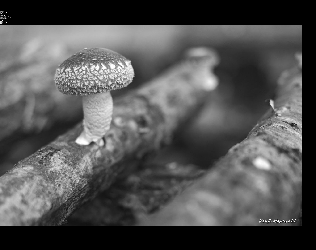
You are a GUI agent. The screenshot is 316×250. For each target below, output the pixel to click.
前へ (4, 22)
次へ (4, 12)
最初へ (5, 17)
